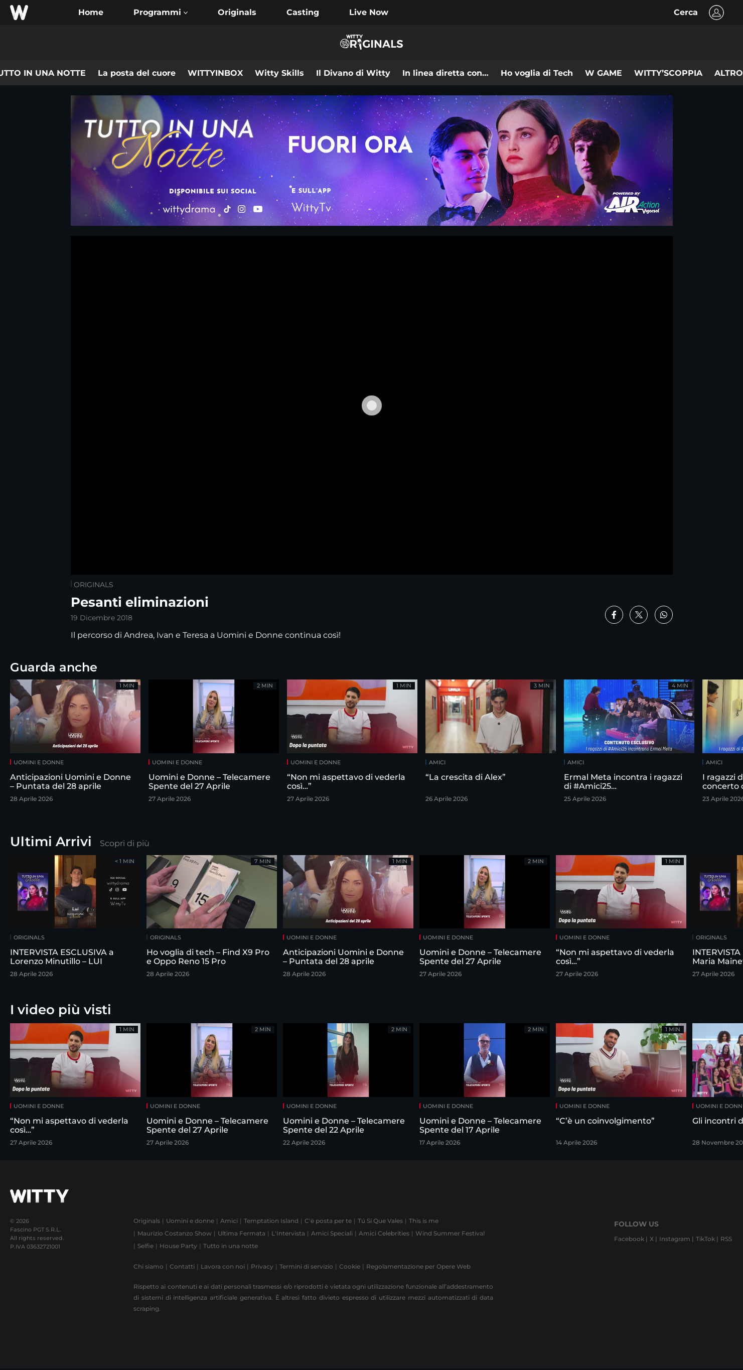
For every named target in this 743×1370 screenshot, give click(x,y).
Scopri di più (125, 843)
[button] (160, 13)
